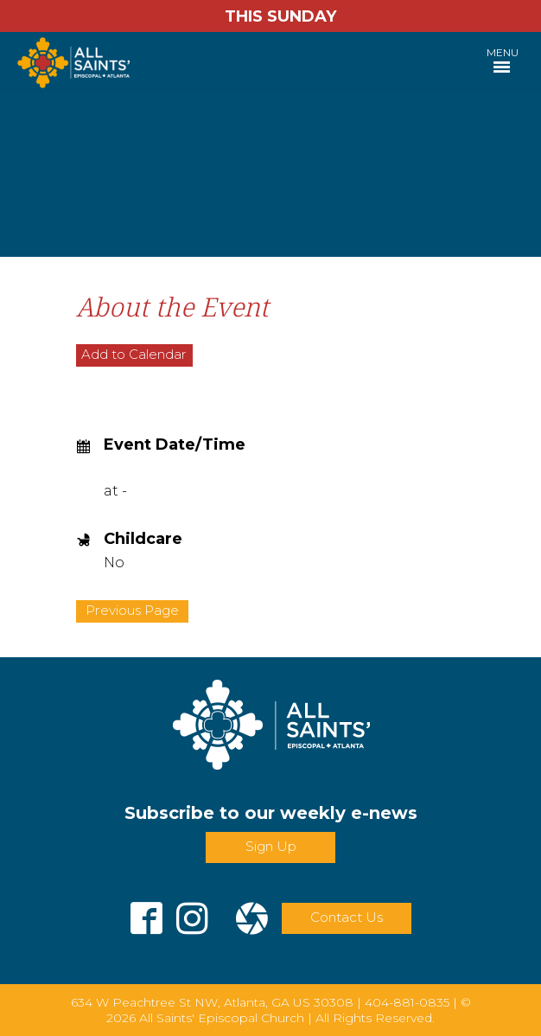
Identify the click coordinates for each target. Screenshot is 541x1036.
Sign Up (270, 846)
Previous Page (132, 610)
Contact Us (346, 917)
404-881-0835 (407, 1002)
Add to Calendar (134, 354)
